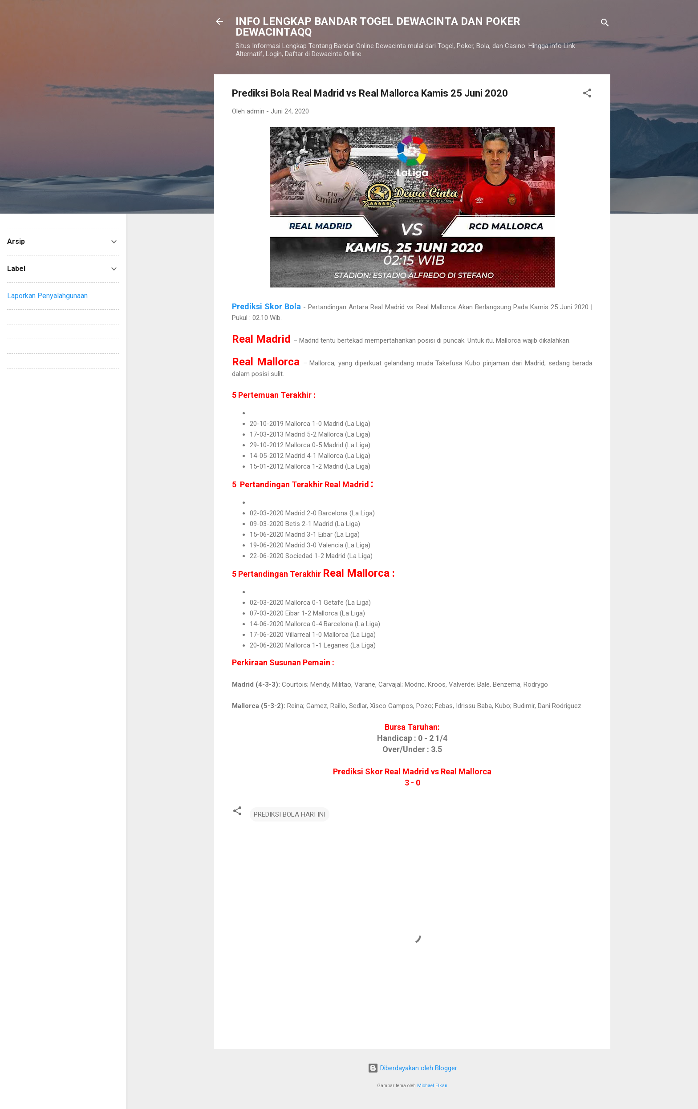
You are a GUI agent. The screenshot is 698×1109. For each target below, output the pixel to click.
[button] (587, 94)
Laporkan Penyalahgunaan (47, 295)
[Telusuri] (605, 24)
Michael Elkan (432, 1086)
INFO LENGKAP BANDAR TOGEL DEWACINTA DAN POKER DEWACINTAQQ (377, 26)
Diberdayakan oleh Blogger (412, 1068)
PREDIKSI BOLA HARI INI (289, 814)
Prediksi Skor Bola (266, 306)
